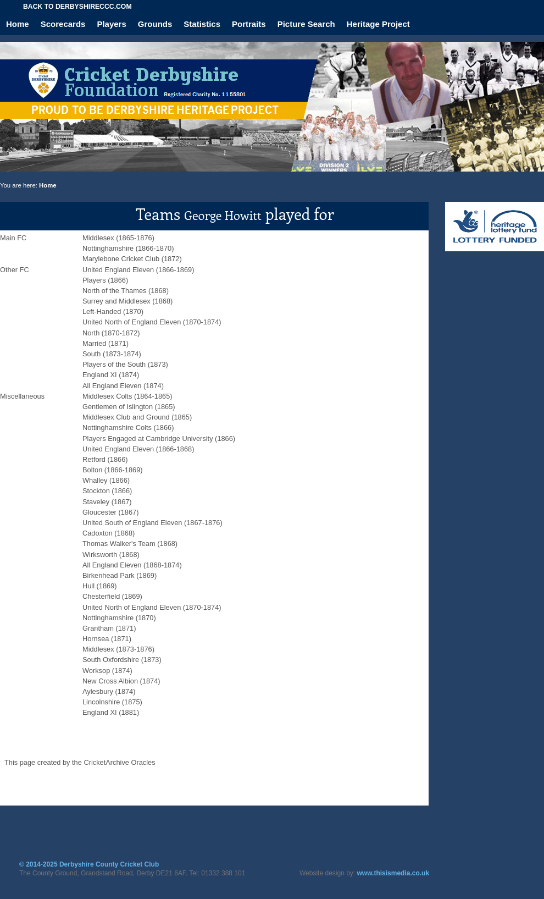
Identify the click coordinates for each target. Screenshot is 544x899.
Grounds (155, 24)
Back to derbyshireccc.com (77, 6)
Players (111, 24)
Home (17, 24)
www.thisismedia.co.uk (393, 873)
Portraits (249, 24)
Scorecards (63, 24)
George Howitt (223, 215)
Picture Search (306, 24)
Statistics (202, 24)
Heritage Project (378, 24)
